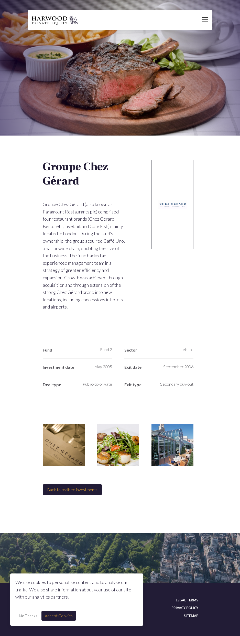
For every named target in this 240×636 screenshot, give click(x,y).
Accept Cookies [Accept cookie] (59, 615)
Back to (72, 490)
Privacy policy (184, 608)
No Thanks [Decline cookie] (28, 615)
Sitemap (191, 616)
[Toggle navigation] (205, 20)
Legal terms (187, 600)
